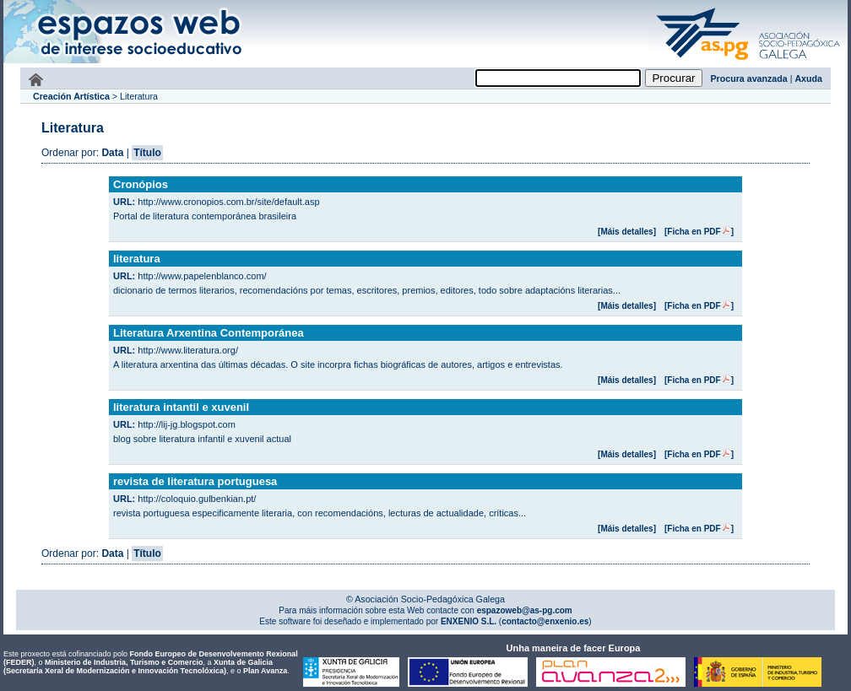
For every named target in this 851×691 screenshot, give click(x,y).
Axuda (808, 78)
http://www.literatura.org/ (188, 350)
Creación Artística (71, 96)
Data (112, 153)
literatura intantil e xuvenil (181, 407)
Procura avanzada (749, 78)
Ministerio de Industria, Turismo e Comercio (124, 662)
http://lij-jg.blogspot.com (187, 424)
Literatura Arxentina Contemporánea (208, 333)
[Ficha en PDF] (699, 231)
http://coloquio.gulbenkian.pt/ (197, 499)
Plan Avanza (265, 671)
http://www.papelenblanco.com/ (202, 276)
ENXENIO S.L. (467, 621)
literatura (136, 258)
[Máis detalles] (627, 231)
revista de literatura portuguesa (195, 481)
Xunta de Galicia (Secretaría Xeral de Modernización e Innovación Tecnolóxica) (138, 666)
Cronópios (140, 184)
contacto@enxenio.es (544, 621)
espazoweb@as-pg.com (523, 610)
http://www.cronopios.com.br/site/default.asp (228, 202)
